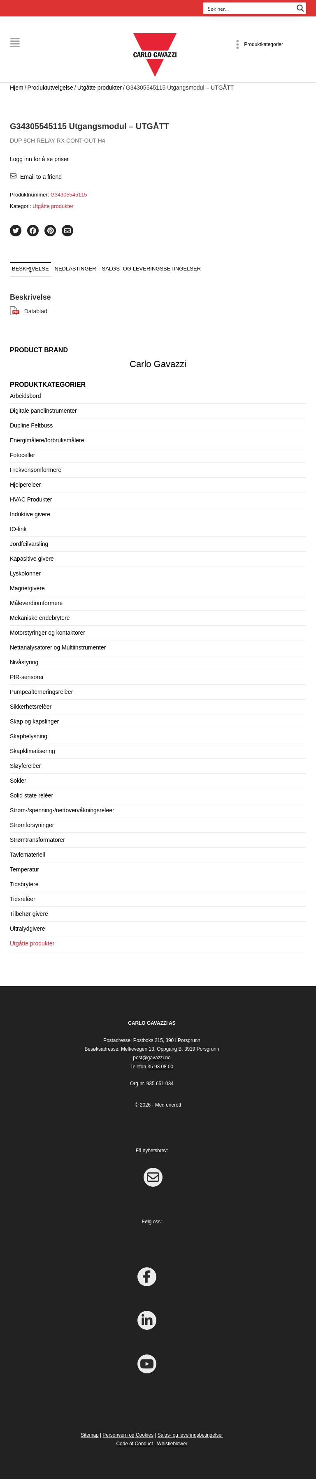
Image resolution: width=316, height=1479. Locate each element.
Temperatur (24, 869)
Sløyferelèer (25, 766)
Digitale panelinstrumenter (43, 410)
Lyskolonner (25, 573)
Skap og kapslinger (34, 721)
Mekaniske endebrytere (40, 618)
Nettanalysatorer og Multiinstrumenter (58, 647)
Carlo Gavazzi (158, 363)
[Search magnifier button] (300, 8)
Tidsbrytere (24, 884)
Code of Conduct (134, 1444)
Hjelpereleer (25, 484)
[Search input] (249, 8)
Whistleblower (172, 1444)
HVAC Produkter (31, 499)
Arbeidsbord (25, 396)
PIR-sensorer (27, 677)
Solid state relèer (31, 795)
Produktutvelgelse (50, 87)
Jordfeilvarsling (29, 544)
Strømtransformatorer (37, 840)
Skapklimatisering (32, 751)
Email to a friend (41, 176)
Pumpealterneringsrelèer (41, 692)
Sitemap (90, 1434)
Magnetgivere (27, 588)
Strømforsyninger (32, 825)
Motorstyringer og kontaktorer (47, 632)
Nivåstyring (24, 662)
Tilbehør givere (29, 914)
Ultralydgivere (27, 928)
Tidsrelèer (22, 899)
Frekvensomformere (35, 470)
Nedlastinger (75, 268)
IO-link (18, 529)
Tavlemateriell (27, 854)
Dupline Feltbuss (31, 425)
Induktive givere (30, 514)
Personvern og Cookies (127, 1434)
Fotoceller (22, 455)
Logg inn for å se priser (39, 158)
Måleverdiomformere (36, 603)
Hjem (16, 87)
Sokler (18, 780)
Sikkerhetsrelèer (30, 706)
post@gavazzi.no (151, 1058)
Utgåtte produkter (99, 87)
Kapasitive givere (32, 558)
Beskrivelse (30, 268)
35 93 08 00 (160, 1066)
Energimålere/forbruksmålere (47, 440)
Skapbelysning (28, 736)
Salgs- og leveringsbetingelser (151, 268)
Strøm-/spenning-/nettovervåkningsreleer (62, 810)
